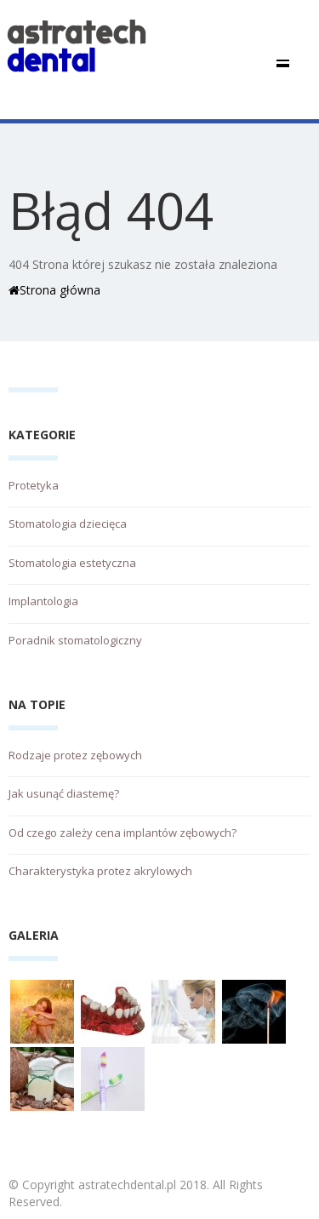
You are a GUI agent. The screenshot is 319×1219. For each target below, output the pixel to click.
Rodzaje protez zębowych (75, 755)
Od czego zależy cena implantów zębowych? (122, 832)
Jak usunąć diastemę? (64, 793)
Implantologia (43, 601)
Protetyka (34, 485)
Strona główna (54, 290)
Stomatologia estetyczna (72, 562)
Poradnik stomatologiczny (75, 640)
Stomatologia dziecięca (68, 523)
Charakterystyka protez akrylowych (100, 870)
